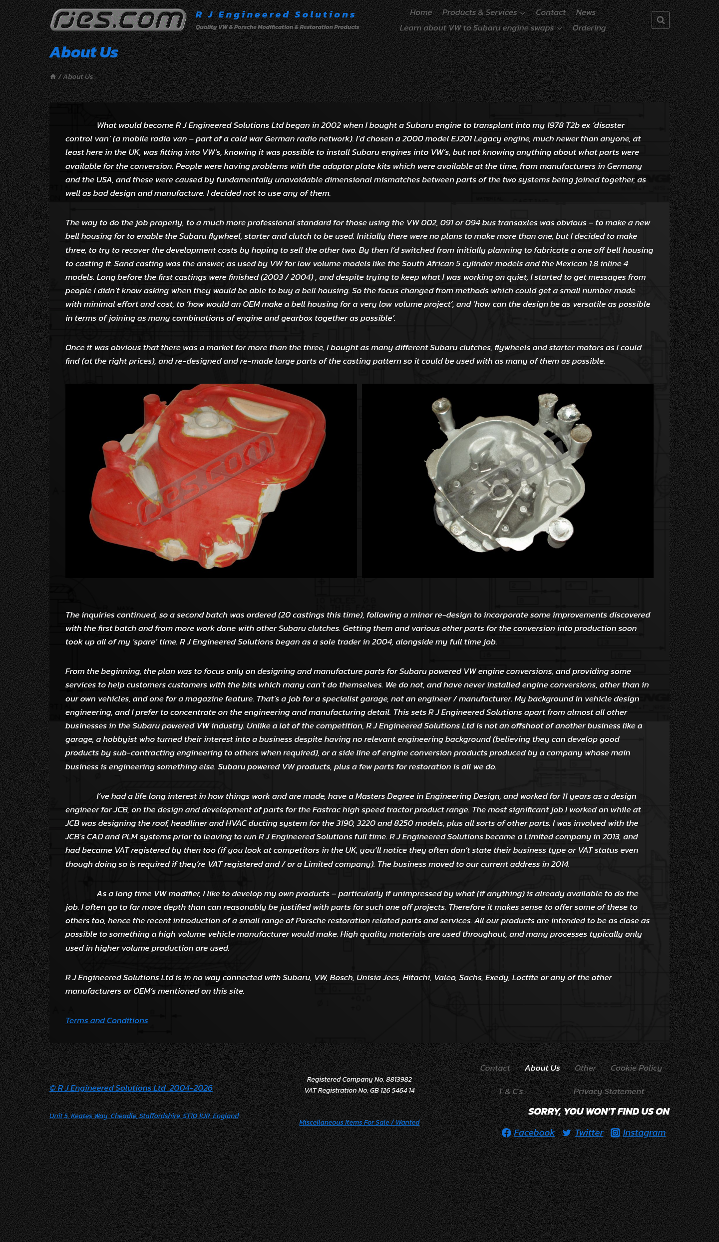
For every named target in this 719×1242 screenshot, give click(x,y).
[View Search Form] (661, 20)
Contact (551, 11)
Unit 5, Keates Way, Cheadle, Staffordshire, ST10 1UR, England (144, 1116)
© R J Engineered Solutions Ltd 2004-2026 (131, 1087)
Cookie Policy (636, 1067)
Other (585, 1067)
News (586, 11)
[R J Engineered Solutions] (204, 20)
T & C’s (510, 1091)
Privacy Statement (609, 1091)
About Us (542, 1067)
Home (421, 11)
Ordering (589, 27)
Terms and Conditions (106, 1020)
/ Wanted (360, 1122)
